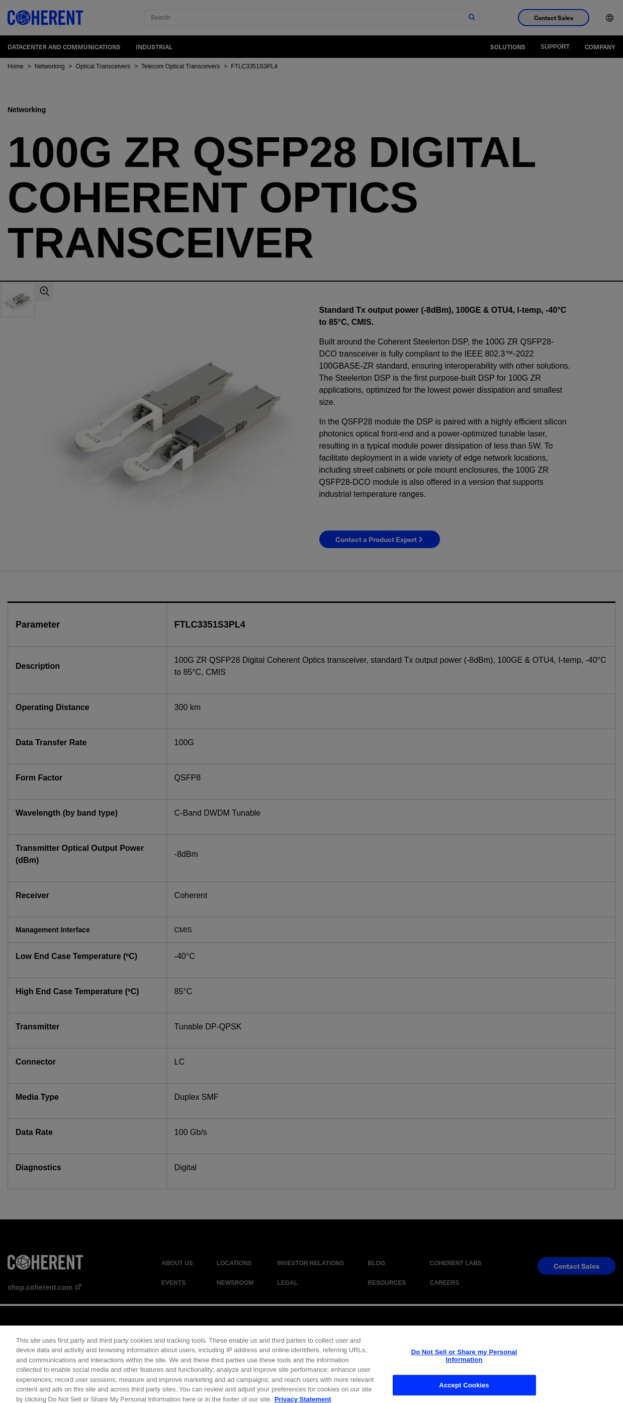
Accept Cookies (464, 1391)
